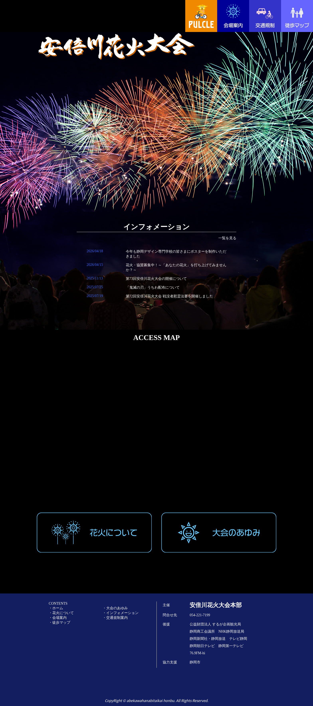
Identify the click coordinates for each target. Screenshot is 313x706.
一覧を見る (227, 238)
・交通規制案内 (115, 618)
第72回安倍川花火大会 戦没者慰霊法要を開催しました (169, 296)
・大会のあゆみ (115, 608)
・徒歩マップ (59, 622)
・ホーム (56, 608)
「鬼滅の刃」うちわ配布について (153, 287)
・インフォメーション (121, 613)
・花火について (61, 613)
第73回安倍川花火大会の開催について (156, 279)
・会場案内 (58, 618)
